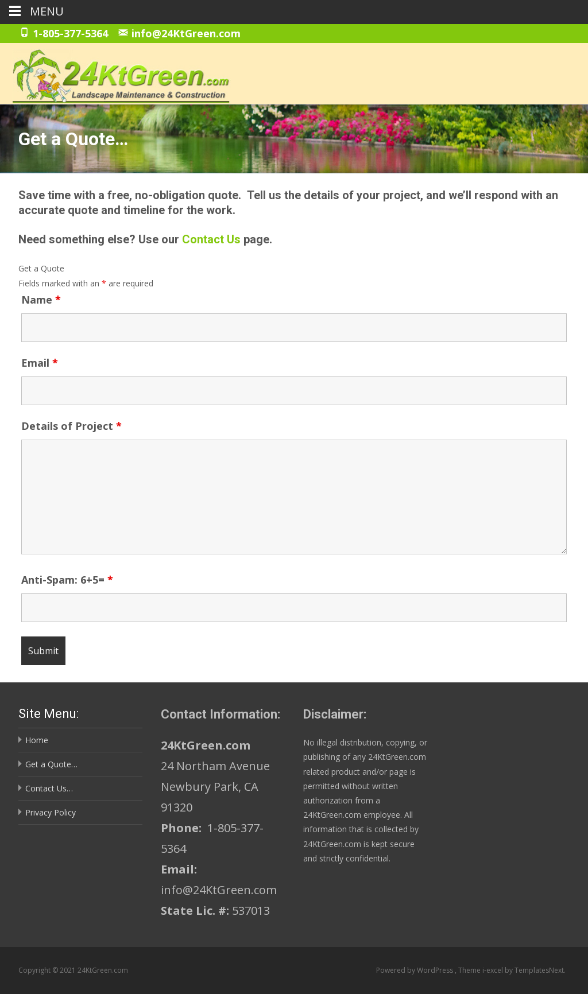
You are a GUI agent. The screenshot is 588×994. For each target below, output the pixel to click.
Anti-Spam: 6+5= (67, 580)
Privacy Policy (50, 812)
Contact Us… (49, 788)
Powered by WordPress (415, 970)
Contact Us (211, 239)
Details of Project (71, 426)
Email (39, 363)
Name (41, 299)
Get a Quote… (51, 764)
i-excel (493, 970)
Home (36, 740)
